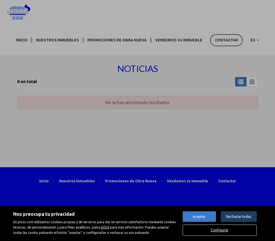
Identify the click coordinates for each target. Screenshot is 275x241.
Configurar (219, 230)
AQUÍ (105, 227)
